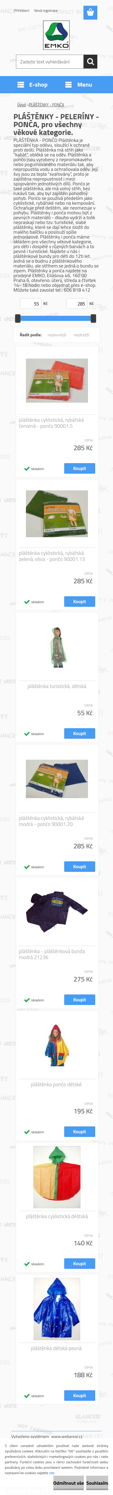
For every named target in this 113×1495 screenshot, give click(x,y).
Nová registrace (46, 10)
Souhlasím (97, 1483)
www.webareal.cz (67, 1436)
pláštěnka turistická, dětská (56, 686)
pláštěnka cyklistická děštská (57, 1216)
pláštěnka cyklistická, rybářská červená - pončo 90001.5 (51, 423)
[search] (90, 62)
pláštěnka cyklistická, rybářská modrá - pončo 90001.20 (51, 821)
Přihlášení (21, 10)
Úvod (21, 105)
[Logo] (56, 35)
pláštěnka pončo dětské (56, 1084)
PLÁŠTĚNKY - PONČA (46, 105)
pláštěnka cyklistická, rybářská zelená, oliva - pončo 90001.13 (52, 556)
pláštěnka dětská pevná (56, 1348)
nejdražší (81, 334)
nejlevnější (57, 334)
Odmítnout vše (68, 1483)
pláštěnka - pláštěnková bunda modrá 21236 (52, 954)
